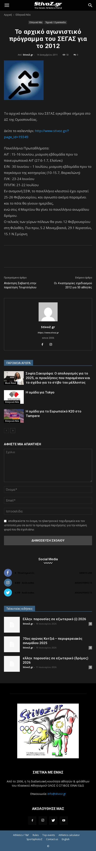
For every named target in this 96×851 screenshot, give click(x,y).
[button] (6, 5)
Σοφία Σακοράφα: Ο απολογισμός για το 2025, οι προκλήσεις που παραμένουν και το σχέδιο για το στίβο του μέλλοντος (58, 377)
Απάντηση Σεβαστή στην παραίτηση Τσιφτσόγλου (20, 285)
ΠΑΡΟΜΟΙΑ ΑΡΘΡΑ (18, 363)
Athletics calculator (69, 835)
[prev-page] (6, 430)
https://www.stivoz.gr (48, 332)
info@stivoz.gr (57, 794)
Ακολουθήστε (83, 582)
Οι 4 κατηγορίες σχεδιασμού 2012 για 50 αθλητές (73, 285)
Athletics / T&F (21, 835)
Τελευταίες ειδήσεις (19, 608)
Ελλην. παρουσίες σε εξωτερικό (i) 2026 (54, 619)
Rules (36, 835)
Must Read (10, 383)
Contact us (52, 839)
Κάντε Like (85, 572)
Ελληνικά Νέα (23, 14)
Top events (48, 835)
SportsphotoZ (34, 839)
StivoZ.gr (28, 54)
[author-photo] (48, 321)
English (65, 839)
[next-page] (12, 430)
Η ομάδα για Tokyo (40, 392)
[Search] (90, 5)
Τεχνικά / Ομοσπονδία (56, 22)
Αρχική (8, 14)
